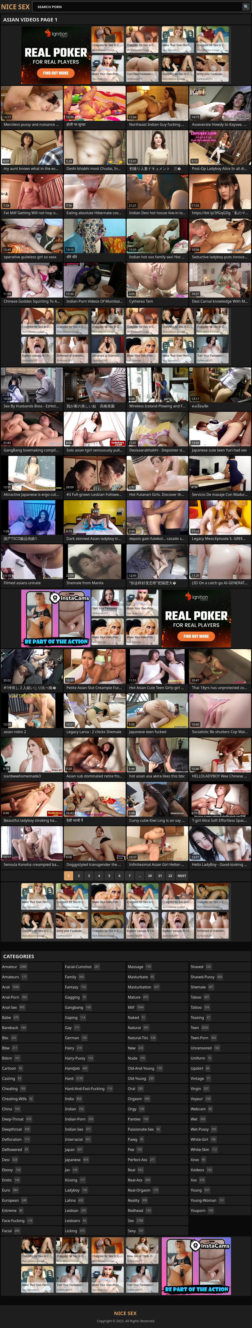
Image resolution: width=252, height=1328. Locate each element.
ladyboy (76, 1190)
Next (182, 875)
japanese (77, 1159)
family (75, 976)
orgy (136, 1108)
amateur (14, 966)
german (76, 1037)
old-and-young (145, 1068)
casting (12, 1078)
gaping (75, 1017)
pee (135, 1149)
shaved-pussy (207, 976)
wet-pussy (204, 1129)
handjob (76, 1068)
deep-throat (17, 1119)
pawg (136, 1139)
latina (74, 1200)
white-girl (204, 1139)
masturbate (141, 976)
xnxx (198, 1159)
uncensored (205, 1048)
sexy (136, 1230)
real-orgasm (143, 1190)
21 (160, 875)
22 (170, 875)
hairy (74, 1048)
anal (11, 987)
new (136, 1048)
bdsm (11, 1058)
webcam (202, 1108)
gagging (76, 997)
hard (74, 1078)
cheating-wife (18, 1098)
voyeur (201, 1098)
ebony (11, 1169)
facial (11, 1230)
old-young (141, 1078)
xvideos (202, 1169)
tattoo (200, 1007)
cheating (14, 1088)
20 (150, 875)
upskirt (200, 1068)
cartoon (12, 1068)
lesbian (76, 1210)
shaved (201, 966)
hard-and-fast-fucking (89, 1088)
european (14, 1200)
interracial (78, 1139)
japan (74, 1149)
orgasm (139, 1098)
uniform (201, 1058)
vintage (201, 1078)
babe (11, 1017)
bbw (10, 1048)
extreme (13, 1210)
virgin (200, 1088)
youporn (202, 1210)
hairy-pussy (79, 1058)
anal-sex (14, 1007)
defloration (16, 1139)
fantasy (76, 987)
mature (138, 997)
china (11, 1108)
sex (136, 1220)
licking (75, 1230)
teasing (201, 1017)
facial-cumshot (82, 966)
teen (200, 1027)
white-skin (204, 1149)
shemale (203, 987)
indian (75, 1108)
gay (72, 1027)
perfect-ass (142, 1159)
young (200, 1190)
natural (139, 1027)
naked (137, 1017)
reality (138, 1200)
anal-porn (15, 997)
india (73, 1098)
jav (72, 1169)
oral (136, 1088)
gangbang (78, 1007)
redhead (140, 1210)
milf (136, 1007)
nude (137, 1058)
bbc (9, 1037)
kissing (75, 1180)
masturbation (144, 987)
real (136, 1169)
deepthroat (16, 1129)
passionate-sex (144, 1129)
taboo (200, 997)
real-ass (139, 1180)
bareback (14, 1027)
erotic (11, 1180)
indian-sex (78, 1129)
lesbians (76, 1220)
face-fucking (17, 1220)
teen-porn (204, 1037)
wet (198, 1119)
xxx (198, 1180)
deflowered (15, 1149)
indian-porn (79, 1119)
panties (138, 1119)
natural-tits (142, 1037)
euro (10, 1190)
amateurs (15, 976)
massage (140, 966)
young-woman (208, 1200)
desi (10, 1159)
